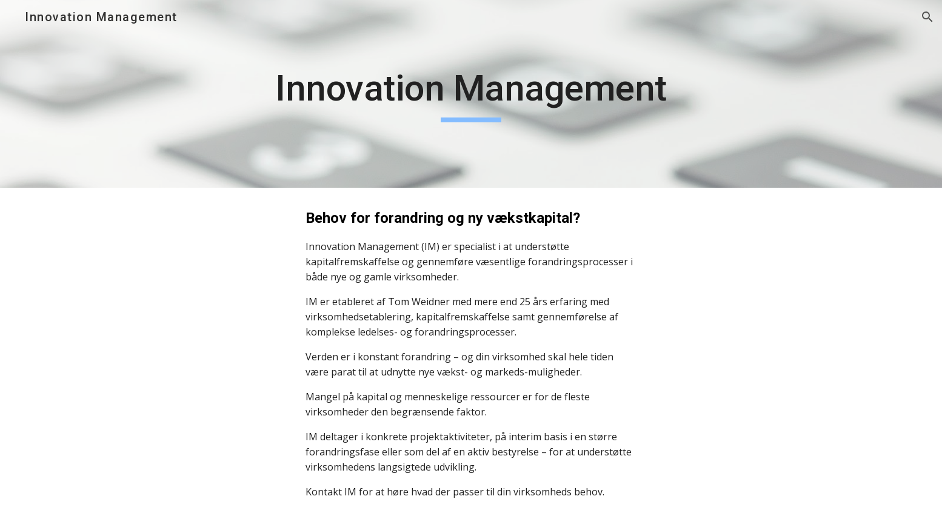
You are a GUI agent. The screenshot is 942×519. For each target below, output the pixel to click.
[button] (927, 16)
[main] (471, 94)
